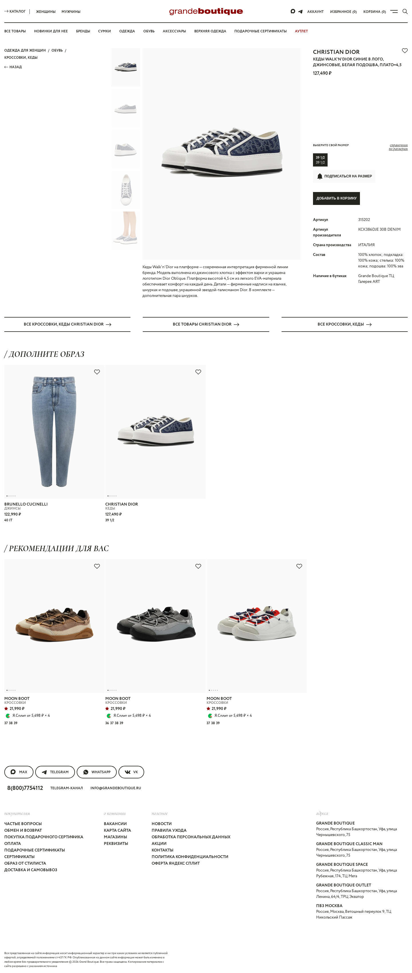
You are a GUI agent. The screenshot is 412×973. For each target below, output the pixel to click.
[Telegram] (300, 11)
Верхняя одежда (210, 31)
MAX (19, 772)
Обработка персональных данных (191, 837)
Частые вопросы (23, 824)
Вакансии (115, 824)
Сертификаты (19, 857)
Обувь (148, 31)
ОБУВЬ (57, 50)
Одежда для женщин (25, 50)
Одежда (127, 31)
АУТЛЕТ (301, 31)
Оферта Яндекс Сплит (176, 863)
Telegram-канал (66, 788)
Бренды (83, 31)
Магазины (115, 837)
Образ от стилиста (25, 863)
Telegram (55, 772)
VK (131, 772)
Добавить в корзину (336, 198)
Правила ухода (169, 830)
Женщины (46, 11)
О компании (115, 813)
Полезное (160, 813)
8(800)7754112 (25, 788)
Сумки (104, 31)
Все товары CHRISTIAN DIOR (206, 324)
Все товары (15, 31)
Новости (162, 824)
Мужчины (71, 11)
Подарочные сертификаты (260, 31)
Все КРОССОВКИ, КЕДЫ (345, 324)
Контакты (162, 850)
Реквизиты (116, 844)
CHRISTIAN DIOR (336, 52)
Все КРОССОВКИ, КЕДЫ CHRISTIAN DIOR (67, 324)
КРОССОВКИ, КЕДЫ (20, 57)
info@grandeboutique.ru (115, 788)
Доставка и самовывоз (30, 870)
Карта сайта (117, 830)
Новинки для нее (51, 31)
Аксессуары (174, 31)
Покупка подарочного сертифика (43, 837)
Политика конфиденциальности (190, 857)
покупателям (17, 813)
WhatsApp (96, 772)
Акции (159, 844)
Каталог (14, 11)
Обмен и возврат (23, 830)
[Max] (293, 11)
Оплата (12, 844)
